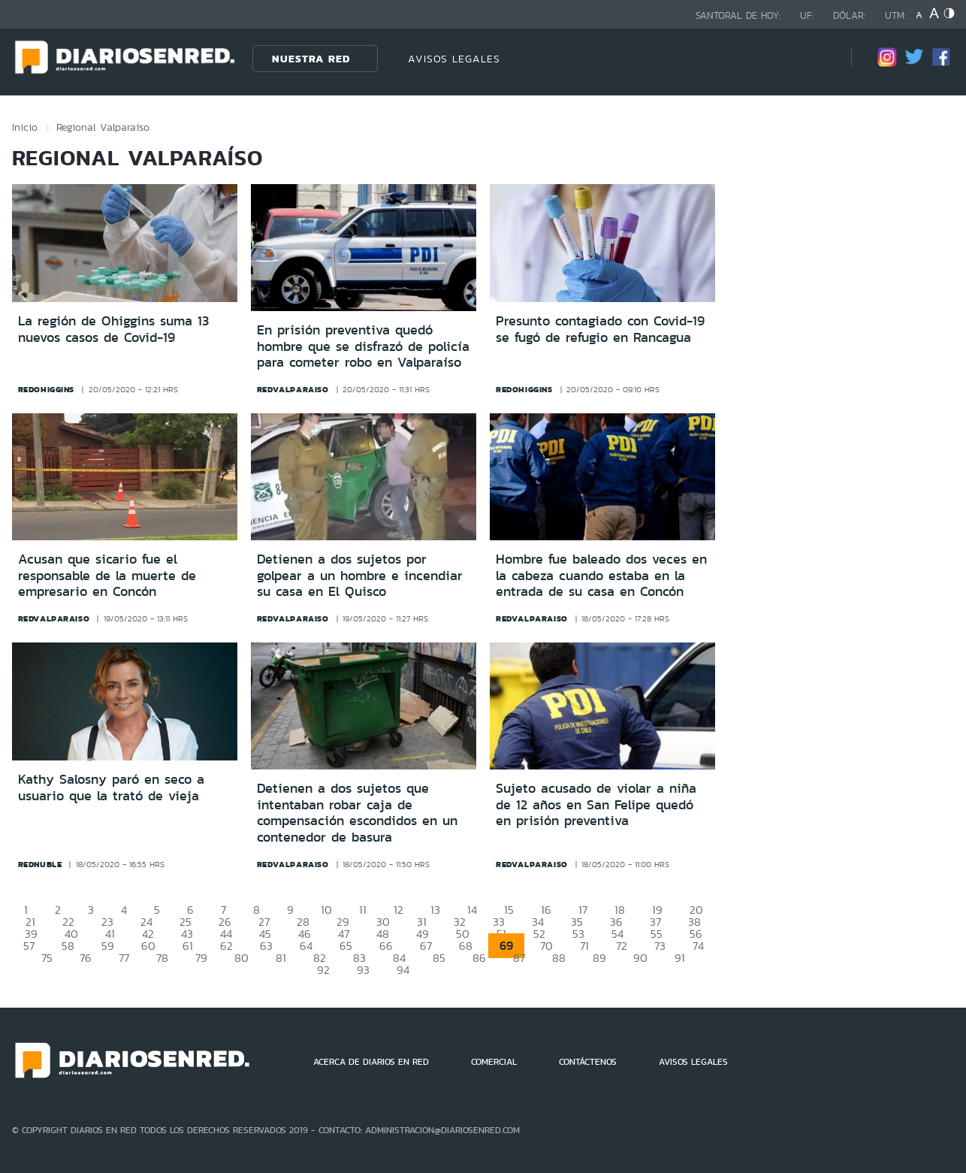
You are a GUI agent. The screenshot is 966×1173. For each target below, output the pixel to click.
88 (559, 958)
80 (241, 958)
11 (363, 910)
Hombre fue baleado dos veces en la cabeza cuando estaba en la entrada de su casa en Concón (601, 575)
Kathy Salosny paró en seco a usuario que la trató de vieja (111, 787)
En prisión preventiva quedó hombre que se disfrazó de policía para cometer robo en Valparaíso (363, 346)
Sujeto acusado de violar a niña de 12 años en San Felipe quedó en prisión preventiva (596, 804)
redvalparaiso (293, 389)
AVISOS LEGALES (454, 58)
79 (201, 958)
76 (86, 958)
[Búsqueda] (817, 58)
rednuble (40, 864)
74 (698, 946)
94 (403, 970)
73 (660, 946)
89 (599, 958)
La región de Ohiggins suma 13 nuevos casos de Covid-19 (113, 329)
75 (47, 958)
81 (281, 958)
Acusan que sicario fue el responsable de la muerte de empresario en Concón (107, 575)
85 (439, 958)
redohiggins (46, 389)
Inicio (25, 127)
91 (680, 958)
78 (162, 958)
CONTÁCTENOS (588, 1062)
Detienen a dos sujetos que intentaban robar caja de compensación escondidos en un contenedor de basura (357, 812)
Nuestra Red (311, 58)
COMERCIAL (494, 1062)
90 (640, 958)
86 (479, 958)
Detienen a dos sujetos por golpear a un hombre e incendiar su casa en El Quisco (360, 575)
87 (519, 958)
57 (29, 946)
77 (124, 958)
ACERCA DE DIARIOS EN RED (371, 1062)
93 (363, 970)
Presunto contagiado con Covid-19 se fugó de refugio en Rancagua (600, 329)
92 (323, 970)
